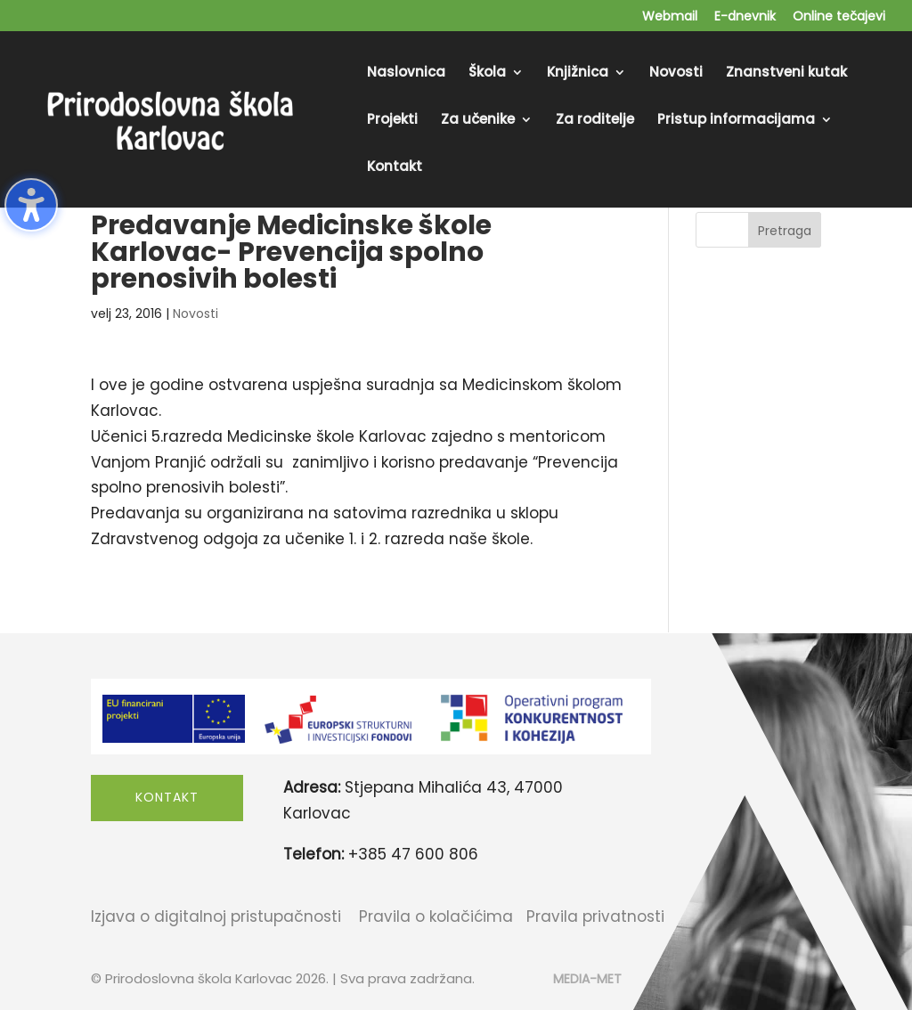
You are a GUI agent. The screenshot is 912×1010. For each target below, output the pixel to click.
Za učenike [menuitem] (478, 120)
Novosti (195, 313)
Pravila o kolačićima (436, 916)
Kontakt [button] (167, 797)
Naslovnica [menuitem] (406, 73)
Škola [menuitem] (487, 73)
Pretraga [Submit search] (784, 231)
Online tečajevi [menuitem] (839, 17)
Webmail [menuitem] (669, 17)
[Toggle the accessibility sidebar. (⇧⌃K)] (31, 205)
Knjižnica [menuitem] (577, 73)
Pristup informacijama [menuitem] (736, 120)
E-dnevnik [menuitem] (745, 17)
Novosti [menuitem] (676, 73)
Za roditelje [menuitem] (595, 120)
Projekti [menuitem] (392, 120)
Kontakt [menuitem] (394, 167)
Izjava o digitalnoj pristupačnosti (216, 916)
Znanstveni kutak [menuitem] (786, 73)
